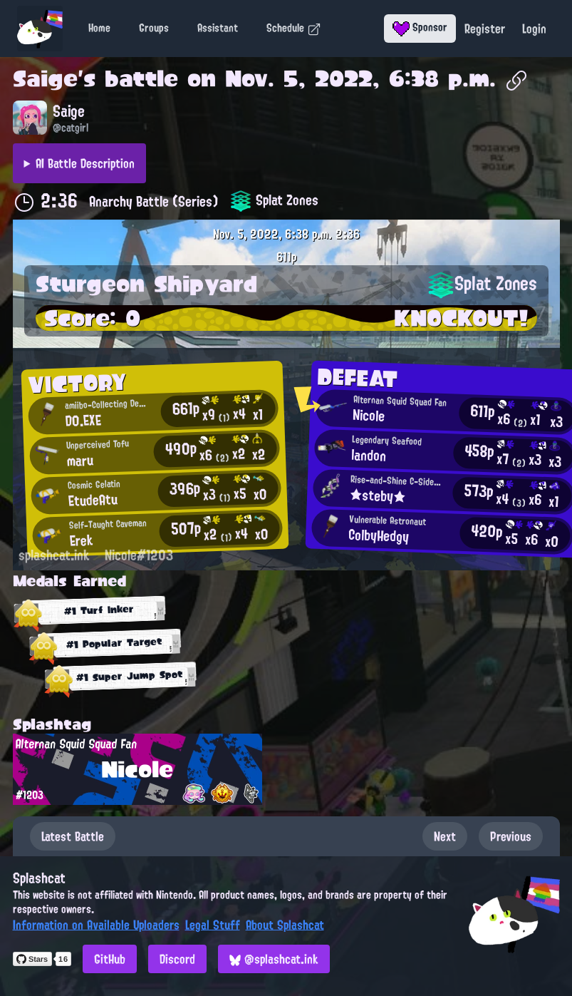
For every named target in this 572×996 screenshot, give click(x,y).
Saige (45, 78)
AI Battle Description (85, 163)
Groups (154, 28)
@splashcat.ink (273, 959)
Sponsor (419, 27)
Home (99, 28)
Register (484, 28)
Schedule (293, 28)
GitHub (109, 959)
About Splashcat (285, 924)
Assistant (217, 28)
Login (534, 28)
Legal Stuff (212, 924)
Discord (177, 959)
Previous (510, 836)
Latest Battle (72, 836)
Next (445, 836)
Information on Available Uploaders (96, 924)
